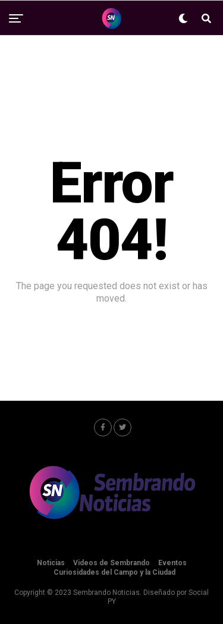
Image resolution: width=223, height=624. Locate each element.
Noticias (51, 563)
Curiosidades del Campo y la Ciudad (114, 572)
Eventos (172, 563)
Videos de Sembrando (111, 563)
